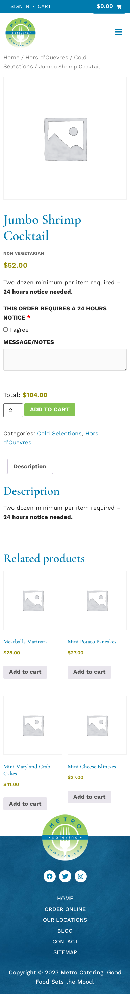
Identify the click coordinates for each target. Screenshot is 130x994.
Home (11, 57)
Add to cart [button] (25, 671)
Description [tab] (30, 466)
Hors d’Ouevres (46, 57)
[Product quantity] (13, 410)
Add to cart (50, 409)
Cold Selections (59, 433)
